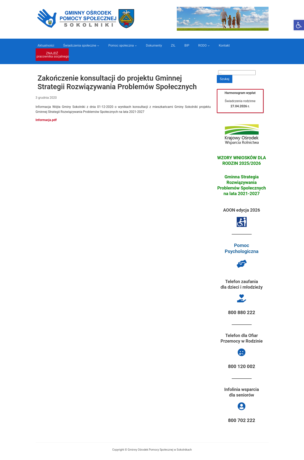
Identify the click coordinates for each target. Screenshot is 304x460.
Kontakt (224, 45)
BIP (186, 45)
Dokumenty (154, 45)
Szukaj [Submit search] (224, 79)
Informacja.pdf (46, 120)
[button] (299, 25)
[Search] (237, 72)
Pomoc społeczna (121, 45)
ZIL (173, 45)
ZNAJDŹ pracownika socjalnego (53, 54)
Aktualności (46, 45)
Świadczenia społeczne (79, 45)
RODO (202, 45)
